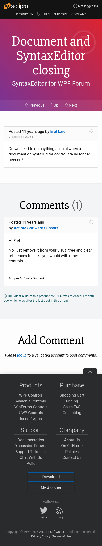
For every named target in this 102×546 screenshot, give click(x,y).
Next (71, 105)
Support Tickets (31, 451)
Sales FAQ (72, 407)
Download (51, 476)
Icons (24, 418)
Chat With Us (31, 457)
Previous (34, 105)
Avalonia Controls (31, 401)
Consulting (72, 413)
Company (72, 430)
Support (31, 430)
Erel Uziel (58, 131)
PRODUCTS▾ (24, 14)
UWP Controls (31, 413)
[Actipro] (16, 6)
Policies (72, 451)
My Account (51, 488)
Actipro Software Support (36, 228)
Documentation (30, 440)
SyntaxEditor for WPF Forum (51, 83)
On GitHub (72, 445)
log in (21, 355)
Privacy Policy (40, 536)
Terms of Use (61, 536)
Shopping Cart (72, 395)
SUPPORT (61, 14)
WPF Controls (30, 395)
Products (30, 385)
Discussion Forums (31, 445)
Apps (37, 418)
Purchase (72, 385)
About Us (72, 440)
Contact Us (72, 457)
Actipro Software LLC (53, 532)
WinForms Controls (31, 407)
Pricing (72, 401)
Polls (30, 463)
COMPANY (78, 14)
